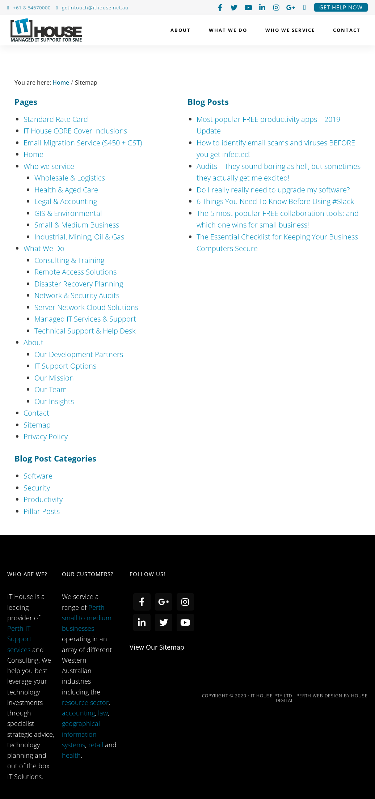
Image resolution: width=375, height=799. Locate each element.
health (71, 755)
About (182, 30)
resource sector (85, 702)
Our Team (50, 389)
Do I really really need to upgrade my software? (273, 190)
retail (96, 744)
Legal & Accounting (65, 201)
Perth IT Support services (19, 639)
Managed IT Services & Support (85, 319)
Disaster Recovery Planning (78, 284)
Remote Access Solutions (75, 272)
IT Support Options (65, 366)
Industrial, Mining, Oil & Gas (79, 237)
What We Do (230, 30)
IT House (46, 31)
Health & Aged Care (66, 190)
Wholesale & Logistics (69, 178)
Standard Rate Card (56, 119)
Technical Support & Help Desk (85, 331)
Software (38, 476)
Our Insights (54, 401)
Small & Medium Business (76, 225)
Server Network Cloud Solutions (86, 307)
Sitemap (37, 425)
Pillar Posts (42, 511)
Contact (347, 30)
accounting (78, 713)
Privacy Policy (46, 436)
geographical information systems (81, 734)
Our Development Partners (78, 354)
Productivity (43, 499)
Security (37, 488)
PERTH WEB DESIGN (319, 696)
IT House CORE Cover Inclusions (75, 131)
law (103, 713)
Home (60, 82)
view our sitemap (157, 647)
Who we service (292, 30)
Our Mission (54, 378)
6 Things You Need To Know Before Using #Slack (275, 201)
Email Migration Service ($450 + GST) (83, 143)
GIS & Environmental (68, 213)
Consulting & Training (69, 260)
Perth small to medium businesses (86, 618)
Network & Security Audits (76, 295)
